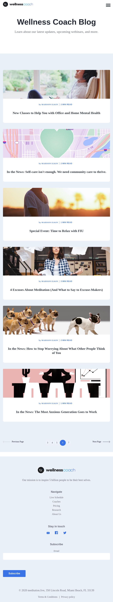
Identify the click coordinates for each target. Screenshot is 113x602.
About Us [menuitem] (56, 514)
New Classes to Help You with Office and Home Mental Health (56, 113)
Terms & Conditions (47, 597)
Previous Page (13, 442)
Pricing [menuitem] (56, 505)
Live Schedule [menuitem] (56, 497)
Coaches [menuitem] (56, 501)
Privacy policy (68, 597)
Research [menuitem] (56, 510)
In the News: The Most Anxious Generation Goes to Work (56, 412)
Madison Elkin (48, 104)
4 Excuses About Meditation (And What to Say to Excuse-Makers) (56, 290)
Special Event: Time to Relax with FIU (56, 231)
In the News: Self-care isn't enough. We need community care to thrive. (56, 172)
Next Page (101, 442)
